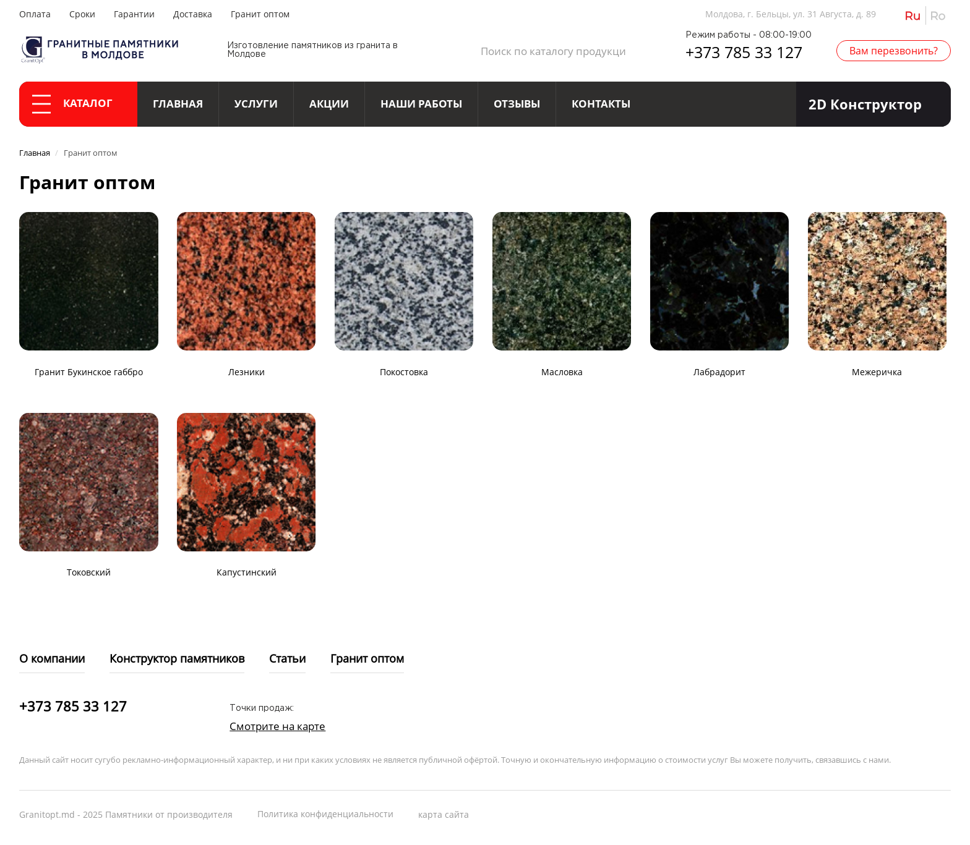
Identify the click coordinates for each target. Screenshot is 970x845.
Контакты (601, 103)
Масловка (562, 372)
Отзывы (517, 103)
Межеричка (877, 372)
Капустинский (247, 572)
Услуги (256, 103)
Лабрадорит (719, 372)
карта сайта (443, 814)
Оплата (35, 14)
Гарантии (134, 14)
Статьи (287, 658)
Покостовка (404, 372)
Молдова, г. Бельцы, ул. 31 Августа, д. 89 (790, 14)
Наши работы (421, 103)
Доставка (192, 14)
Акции (329, 103)
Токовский (89, 572)
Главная (178, 103)
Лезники (246, 372)
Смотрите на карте (277, 726)
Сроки (82, 14)
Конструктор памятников (176, 658)
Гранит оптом (260, 14)
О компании (52, 658)
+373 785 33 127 (743, 51)
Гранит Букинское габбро (89, 372)
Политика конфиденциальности (325, 814)
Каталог (72, 104)
